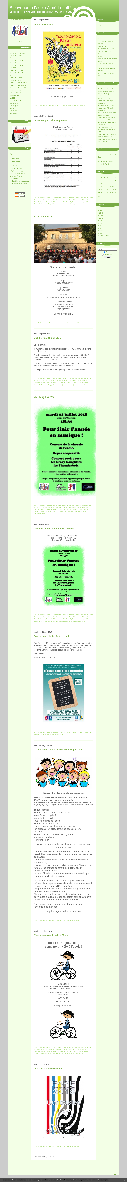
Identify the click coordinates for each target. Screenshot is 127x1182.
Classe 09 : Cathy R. (16, 80)
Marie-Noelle (102, 127)
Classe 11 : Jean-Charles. (18, 85)
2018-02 (100, 221)
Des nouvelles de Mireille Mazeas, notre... (107, 129)
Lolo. (99, 94)
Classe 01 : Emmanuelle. (18, 53)
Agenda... (13, 154)
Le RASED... (14, 166)
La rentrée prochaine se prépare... (51, 120)
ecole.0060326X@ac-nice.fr (20, 19)
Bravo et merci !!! (103, 46)
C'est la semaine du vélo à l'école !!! (52, 935)
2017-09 (100, 233)
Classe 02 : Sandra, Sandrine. (71, 197)
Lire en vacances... (104, 39)
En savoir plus (103, 1180)
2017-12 (100, 226)
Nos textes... (14, 113)
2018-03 (100, 218)
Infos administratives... (17, 93)
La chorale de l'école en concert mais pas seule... (59, 749)
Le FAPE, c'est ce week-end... (49, 1068)
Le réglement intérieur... (20, 183)
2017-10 (100, 231)
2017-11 (100, 228)
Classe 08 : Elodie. (16, 78)
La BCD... (13, 98)
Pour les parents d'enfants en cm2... (52, 636)
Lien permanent (68, 105)
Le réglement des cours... (20, 181)
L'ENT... (100, 26)
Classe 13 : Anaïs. (16, 90)
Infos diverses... (15, 95)
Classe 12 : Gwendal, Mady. (19, 88)
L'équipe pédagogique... (18, 171)
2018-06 (100, 213)
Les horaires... (17, 161)
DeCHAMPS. (102, 122)
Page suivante (49, 1157)
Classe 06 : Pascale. (16, 70)
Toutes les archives (104, 236)
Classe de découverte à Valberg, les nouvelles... (106, 101)
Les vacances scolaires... (18, 173)
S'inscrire (108, 252)
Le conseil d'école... (16, 168)
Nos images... (14, 106)
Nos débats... (14, 103)
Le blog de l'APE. (103, 164)
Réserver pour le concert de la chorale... (54, 528)
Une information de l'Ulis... (106, 49)
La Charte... (16, 159)
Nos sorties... (14, 111)
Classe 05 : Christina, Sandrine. (58, 200)
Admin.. (100, 134)
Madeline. (101, 89)
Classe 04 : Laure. (16, 63)
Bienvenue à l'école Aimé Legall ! (40, 7)
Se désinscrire (107, 254)
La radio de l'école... (16, 100)
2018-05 (100, 216)
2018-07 (100, 210)
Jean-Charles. (102, 106)
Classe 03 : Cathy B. (16, 60)
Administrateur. (103, 118)
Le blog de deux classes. (106, 161)
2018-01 (100, 223)
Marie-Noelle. (102, 113)
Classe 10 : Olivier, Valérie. (19, 83)
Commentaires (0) (80, 105)
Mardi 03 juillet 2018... (105, 51)
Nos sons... (13, 108)
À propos (19, 41)
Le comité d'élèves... (16, 176)
